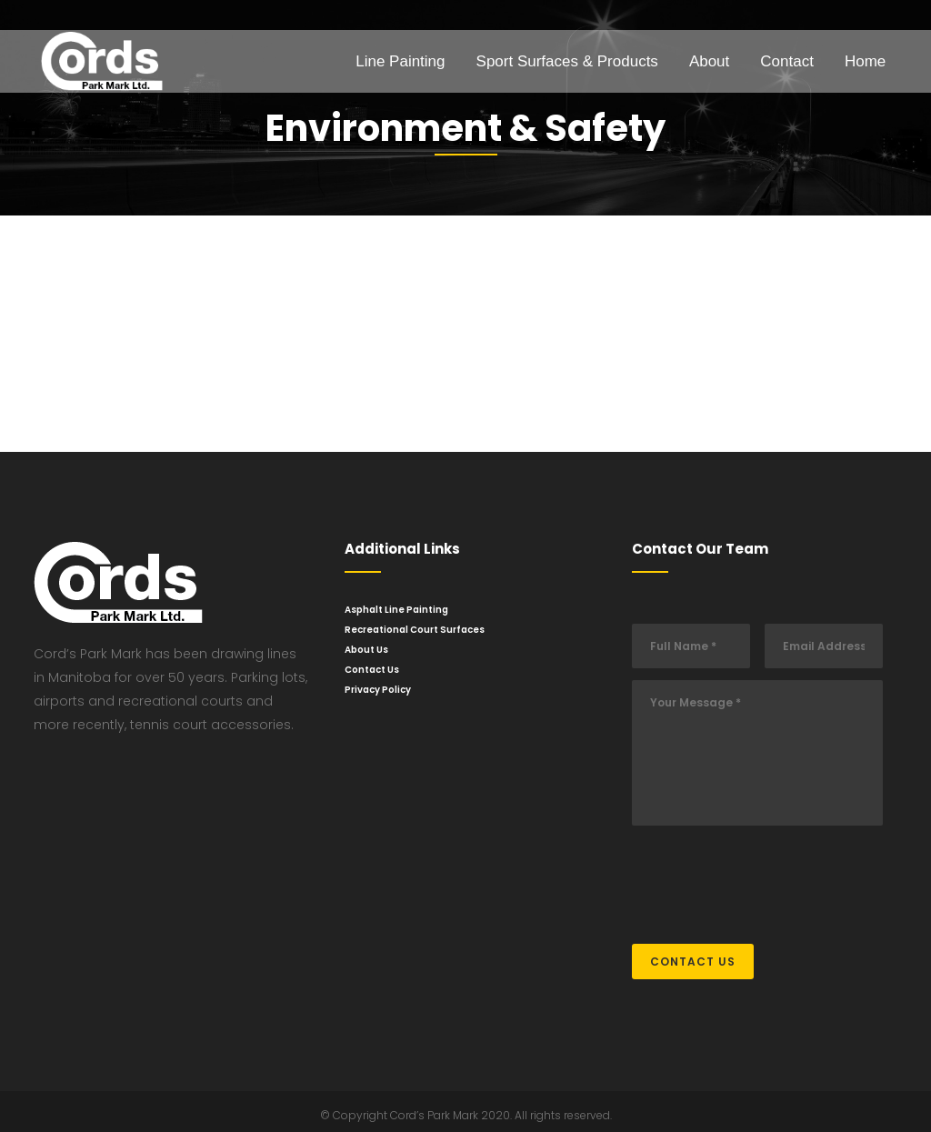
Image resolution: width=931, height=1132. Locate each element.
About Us (366, 649)
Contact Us (372, 669)
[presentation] (770, 875)
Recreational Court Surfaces (415, 629)
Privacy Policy (378, 689)
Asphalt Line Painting (396, 609)
